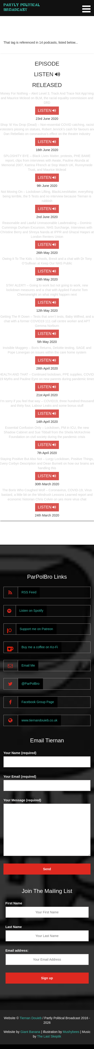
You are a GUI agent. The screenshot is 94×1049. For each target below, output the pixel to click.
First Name (14, 903)
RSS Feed (28, 592)
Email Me (28, 665)
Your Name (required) (19, 753)
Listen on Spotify (31, 610)
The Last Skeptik (49, 1036)
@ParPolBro (30, 683)
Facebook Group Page (37, 702)
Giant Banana (30, 1032)
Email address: (17, 950)
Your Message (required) (22, 800)
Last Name (14, 927)
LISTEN (47, 110)
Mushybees (71, 1032)
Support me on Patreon (36, 629)
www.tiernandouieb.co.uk (39, 720)
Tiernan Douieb (31, 1018)
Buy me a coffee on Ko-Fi (39, 647)
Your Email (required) (19, 776)
